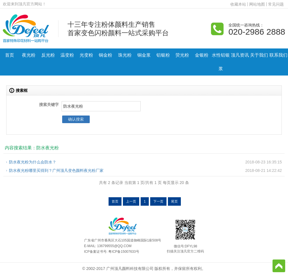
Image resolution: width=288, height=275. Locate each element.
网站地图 (257, 4)
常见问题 (276, 4)
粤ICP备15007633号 (123, 252)
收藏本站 (238, 4)
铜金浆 (144, 55)
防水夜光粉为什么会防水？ (32, 162)
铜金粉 (105, 55)
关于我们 (259, 55)
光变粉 (86, 55)
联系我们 (278, 55)
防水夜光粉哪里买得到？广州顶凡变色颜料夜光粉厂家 (56, 170)
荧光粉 (182, 55)
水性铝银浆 (221, 62)
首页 (9, 55)
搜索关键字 (49, 104)
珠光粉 (125, 55)
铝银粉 (163, 55)
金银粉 (201, 55)
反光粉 (48, 55)
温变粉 (67, 55)
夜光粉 (28, 55)
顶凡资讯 (240, 55)
